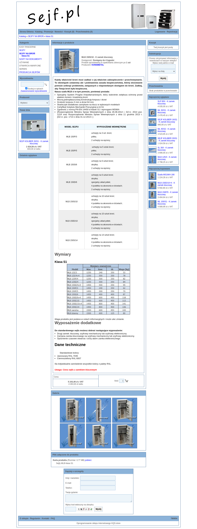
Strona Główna (27, 32)
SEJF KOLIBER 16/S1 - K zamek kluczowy (167, 120)
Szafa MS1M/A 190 (166, 174)
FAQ (53, 518)
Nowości (59, 32)
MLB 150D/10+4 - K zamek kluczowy (166, 184)
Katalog (38, 32)
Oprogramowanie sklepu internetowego (94, 523)
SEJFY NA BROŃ (35, 36)
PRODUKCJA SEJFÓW (29, 72)
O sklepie (24, 518)
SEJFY (22, 50)
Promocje (48, 32)
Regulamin (35, 518)
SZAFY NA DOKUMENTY (30, 59)
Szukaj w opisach (35, 89)
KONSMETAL (98, 65)
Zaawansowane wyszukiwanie (34, 91)
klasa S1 (49, 36)
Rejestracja (172, 32)
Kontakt (45, 518)
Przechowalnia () (84, 32)
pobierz (88, 460)
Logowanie (160, 32)
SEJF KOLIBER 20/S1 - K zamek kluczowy (33, 142)
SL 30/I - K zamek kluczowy (165, 149)
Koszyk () (69, 32)
